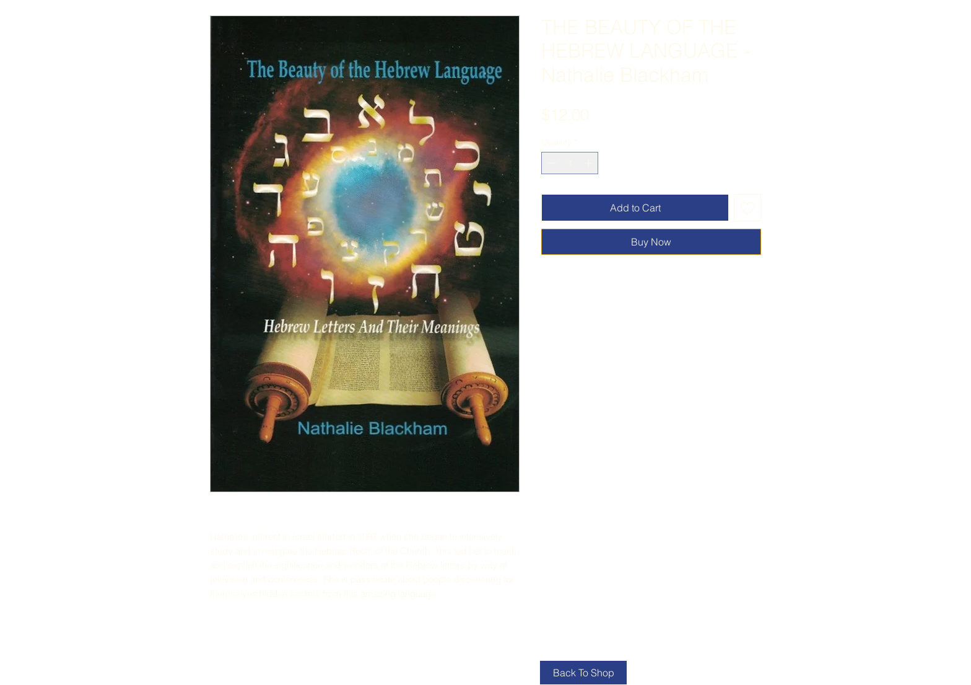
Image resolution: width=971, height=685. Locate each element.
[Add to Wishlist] (747, 207)
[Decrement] (550, 163)
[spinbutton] (570, 163)
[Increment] (589, 163)
